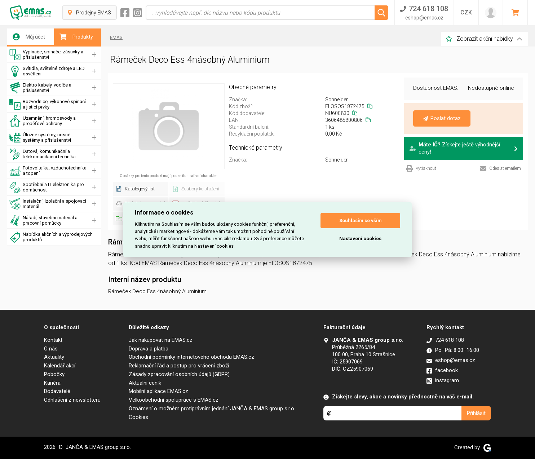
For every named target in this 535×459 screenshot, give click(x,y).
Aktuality (54, 357)
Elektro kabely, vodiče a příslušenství (40, 87)
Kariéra (52, 383)
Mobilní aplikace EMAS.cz (158, 391)
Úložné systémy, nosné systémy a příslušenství (40, 137)
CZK (466, 12)
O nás (51, 348)
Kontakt (53, 340)
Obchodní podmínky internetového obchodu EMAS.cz (191, 357)
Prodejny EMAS (89, 13)
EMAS (116, 37)
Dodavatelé (57, 391)
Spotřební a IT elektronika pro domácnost (46, 187)
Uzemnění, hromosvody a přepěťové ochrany (42, 121)
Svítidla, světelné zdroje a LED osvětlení (47, 71)
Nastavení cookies (360, 238)
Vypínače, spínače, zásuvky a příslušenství (46, 54)
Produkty (76, 36)
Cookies (138, 417)
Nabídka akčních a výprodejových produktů (51, 237)
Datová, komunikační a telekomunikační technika (42, 154)
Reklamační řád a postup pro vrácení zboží (179, 365)
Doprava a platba (148, 348)
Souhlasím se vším (360, 220)
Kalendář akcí (59, 365)
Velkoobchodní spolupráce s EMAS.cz (173, 400)
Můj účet (29, 36)
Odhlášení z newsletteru (72, 400)
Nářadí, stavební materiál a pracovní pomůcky (43, 220)
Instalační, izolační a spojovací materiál (47, 203)
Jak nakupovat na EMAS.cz (161, 340)
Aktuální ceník (145, 383)
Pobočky (54, 374)
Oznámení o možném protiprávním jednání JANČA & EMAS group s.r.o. (212, 408)
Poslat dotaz (442, 118)
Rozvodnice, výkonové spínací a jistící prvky (47, 104)
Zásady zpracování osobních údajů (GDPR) (179, 374)
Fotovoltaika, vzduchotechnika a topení (48, 170)
